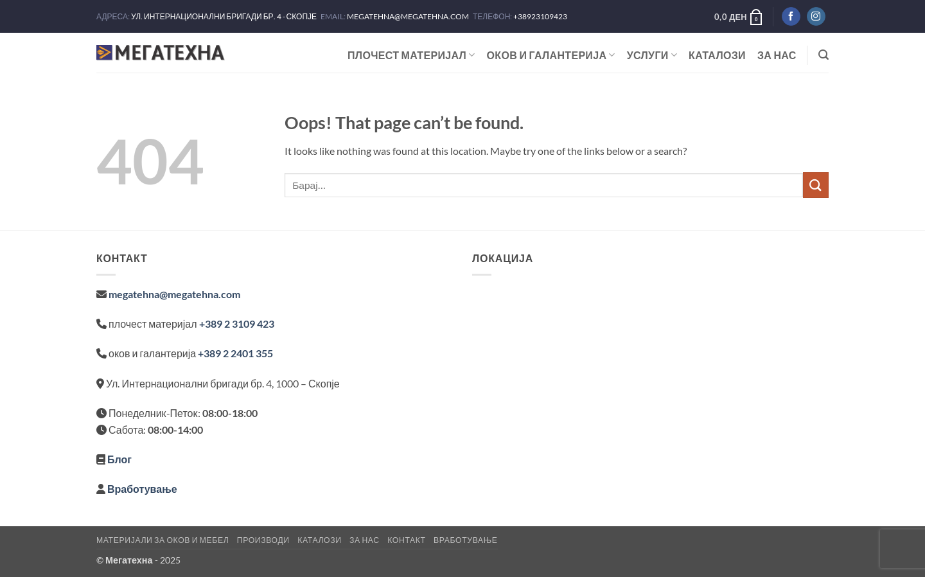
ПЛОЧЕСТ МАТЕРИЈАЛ (411, 55)
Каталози (717, 55)
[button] (739, 16)
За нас (777, 55)
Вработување (142, 489)
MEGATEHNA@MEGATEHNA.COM (408, 16)
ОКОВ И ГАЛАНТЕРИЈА (551, 55)
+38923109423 (540, 16)
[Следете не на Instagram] (816, 16)
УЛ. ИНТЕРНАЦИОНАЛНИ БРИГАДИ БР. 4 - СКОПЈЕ (224, 16)
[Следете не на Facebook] (791, 16)
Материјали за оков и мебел (162, 540)
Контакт (406, 540)
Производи (263, 540)
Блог (119, 459)
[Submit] (816, 184)
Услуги (652, 55)
